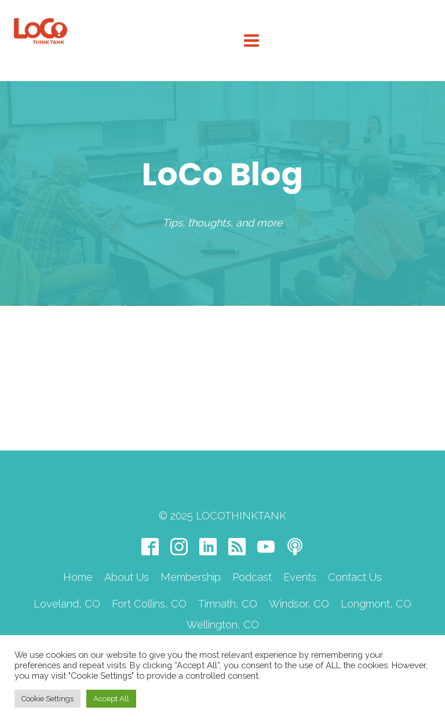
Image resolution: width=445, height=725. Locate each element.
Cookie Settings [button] (47, 698)
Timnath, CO (227, 604)
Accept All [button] (111, 698)
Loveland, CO (67, 604)
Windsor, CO (299, 604)
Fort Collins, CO (149, 604)
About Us (126, 577)
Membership (191, 577)
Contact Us (355, 577)
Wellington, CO (223, 624)
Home (78, 577)
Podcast (252, 577)
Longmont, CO (376, 604)
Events (299, 577)
